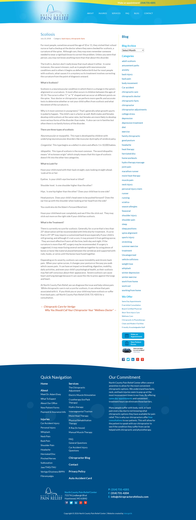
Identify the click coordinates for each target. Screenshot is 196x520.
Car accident (128, 87)
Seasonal (126, 210)
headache (126, 144)
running (126, 197)
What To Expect (48, 398)
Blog (136, 13)
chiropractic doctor (131, 96)
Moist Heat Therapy (78, 415)
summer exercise (130, 246)
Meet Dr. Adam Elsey (51, 394)
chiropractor (128, 105)
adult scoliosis (129, 61)
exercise (126, 131)
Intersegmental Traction (80, 411)
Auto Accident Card (80, 478)
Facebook (123, 359)
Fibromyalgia (47, 476)
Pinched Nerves (48, 458)
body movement (130, 83)
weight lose (127, 263)
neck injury (127, 184)
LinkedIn (132, 359)
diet (124, 127)
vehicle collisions (130, 259)
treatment (127, 250)
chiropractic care (130, 91)
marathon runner (130, 171)
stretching (127, 241)
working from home (131, 290)
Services (116, 13)
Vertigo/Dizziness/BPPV (53, 471)
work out (126, 285)
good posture (128, 140)
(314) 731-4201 (147, 2)
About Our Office (49, 403)
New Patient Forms (50, 407)
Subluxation (46, 462)
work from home (130, 281)
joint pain (126, 166)
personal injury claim (132, 188)
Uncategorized (129, 255)
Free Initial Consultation (131, 305)
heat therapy (128, 149)
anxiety (125, 69)
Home (44, 383)
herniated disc (129, 153)
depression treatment (132, 122)
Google (137, 359)
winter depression (131, 272)
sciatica (125, 202)
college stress (128, 113)
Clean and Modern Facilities (133, 323)
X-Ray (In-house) (77, 427)
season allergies (129, 206)
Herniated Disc (48, 454)
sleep (124, 224)
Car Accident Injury (50, 423)
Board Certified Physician (132, 309)
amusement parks (130, 65)
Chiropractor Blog (79, 457)
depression (127, 118)
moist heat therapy (131, 175)
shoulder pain (128, 219)
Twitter (128, 359)
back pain (126, 78)
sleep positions (129, 228)
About (90, 13)
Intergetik (128, 513)
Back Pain (45, 440)
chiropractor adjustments (134, 109)
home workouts (129, 158)
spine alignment (129, 233)
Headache (45, 449)
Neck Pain (45, 436)
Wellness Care (127, 316)
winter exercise (129, 277)
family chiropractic (131, 136)
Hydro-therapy (76, 407)
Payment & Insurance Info (53, 412)
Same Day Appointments (131, 301)
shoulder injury (129, 215)
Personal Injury (48, 427)
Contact (148, 13)
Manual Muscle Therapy (80, 432)
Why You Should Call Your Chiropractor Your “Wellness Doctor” (80, 310)
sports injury (128, 237)
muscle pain (127, 180)
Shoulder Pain (47, 445)
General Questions (78, 442)
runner (125, 193)
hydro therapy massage (133, 162)
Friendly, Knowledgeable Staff (133, 327)
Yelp (142, 359)
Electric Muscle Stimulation (82, 395)
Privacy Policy (77, 471)
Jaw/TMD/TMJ (48, 467)
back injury (66, 38)
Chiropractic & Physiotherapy (133, 320)
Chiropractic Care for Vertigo (58, 306)
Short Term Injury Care (131, 312)
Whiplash (45, 432)
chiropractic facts (78, 38)
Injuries (103, 13)
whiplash (126, 268)
